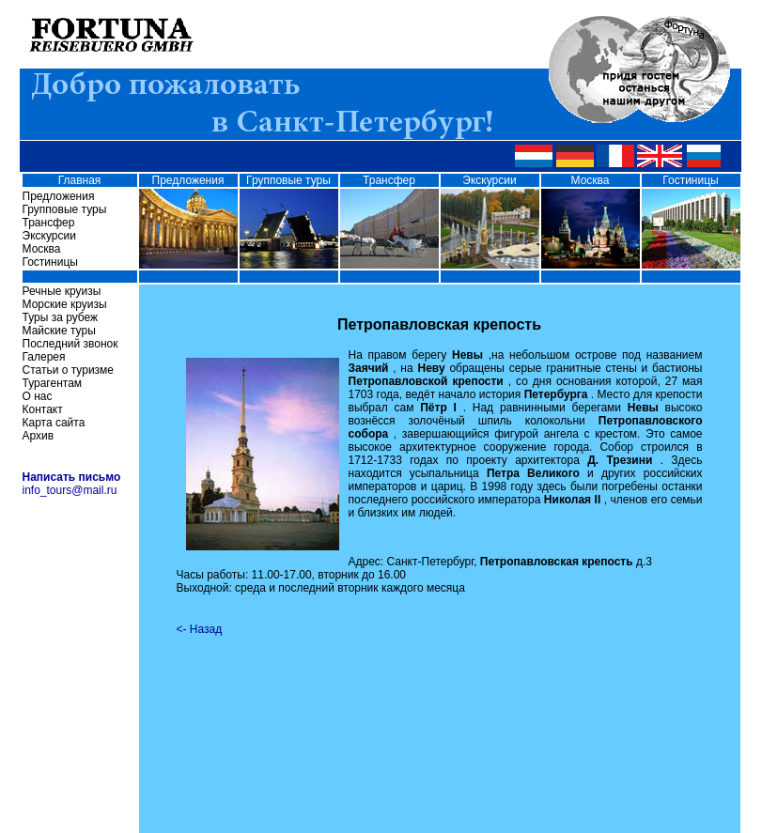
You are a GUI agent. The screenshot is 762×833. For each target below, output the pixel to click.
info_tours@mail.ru (70, 490)
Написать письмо (72, 477)
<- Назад (200, 629)
